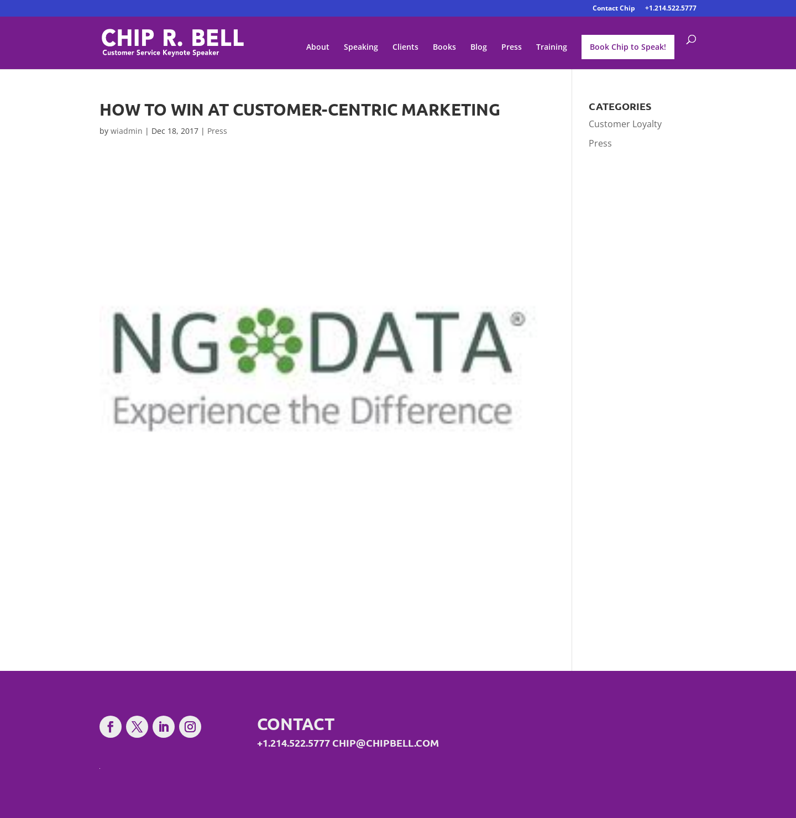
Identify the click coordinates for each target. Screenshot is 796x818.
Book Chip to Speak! (628, 46)
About (317, 47)
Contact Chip (614, 9)
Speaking (361, 47)
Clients (405, 47)
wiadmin (127, 131)
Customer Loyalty (625, 124)
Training (551, 47)
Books (444, 47)
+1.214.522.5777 (670, 9)
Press (511, 47)
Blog (478, 47)
